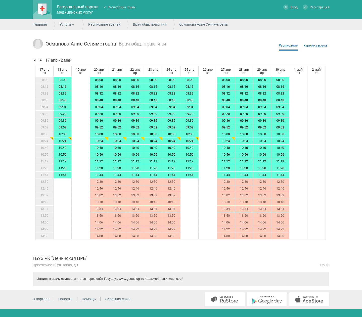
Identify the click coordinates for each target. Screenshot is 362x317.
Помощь (89, 299)
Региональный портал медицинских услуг (77, 10)
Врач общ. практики (150, 24)
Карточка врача (315, 45)
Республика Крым (121, 7)
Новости (65, 299)
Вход (290, 7)
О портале (41, 299)
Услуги (65, 24)
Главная (40, 24)
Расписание (288, 45)
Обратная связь (118, 299)
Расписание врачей (104, 24)
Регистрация (316, 7)
